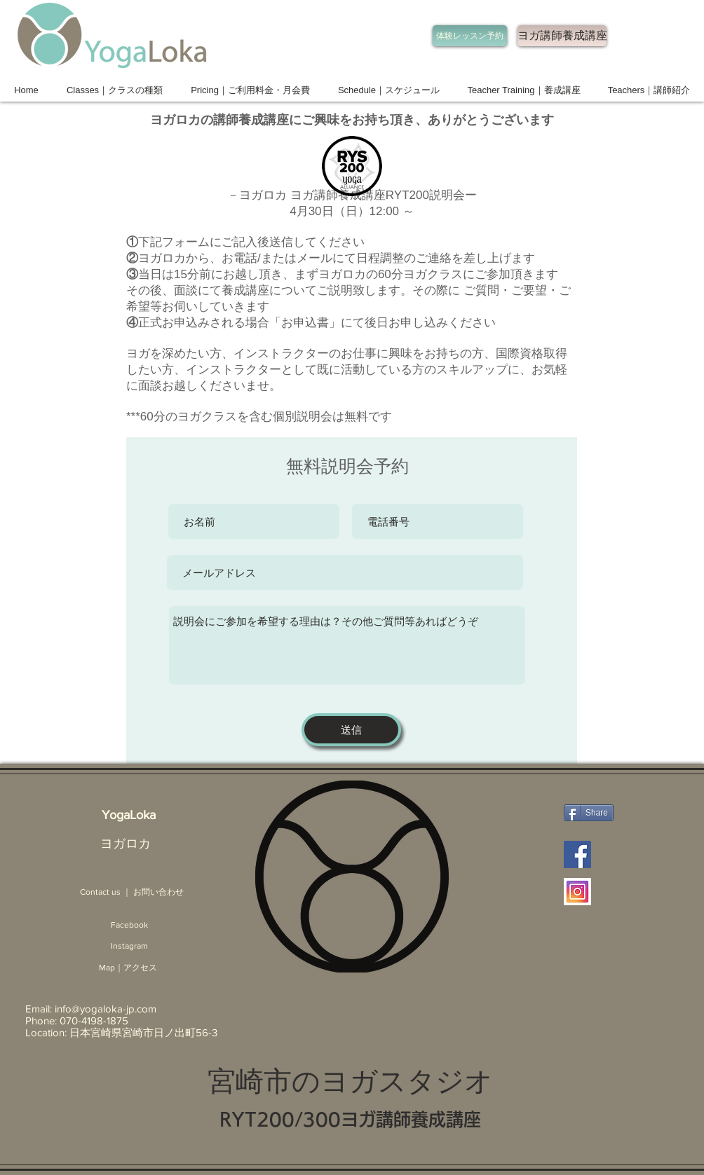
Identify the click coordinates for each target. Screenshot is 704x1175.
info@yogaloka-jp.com (105, 1009)
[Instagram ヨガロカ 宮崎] (577, 891)
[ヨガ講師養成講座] (562, 35)
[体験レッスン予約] (470, 35)
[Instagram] (129, 946)
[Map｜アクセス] (127, 968)
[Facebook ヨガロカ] (577, 854)
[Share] (589, 812)
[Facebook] (129, 925)
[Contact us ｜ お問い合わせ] (132, 892)
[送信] (351, 729)
